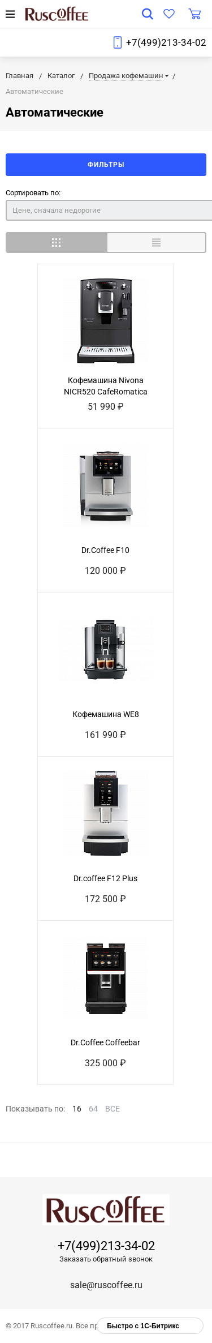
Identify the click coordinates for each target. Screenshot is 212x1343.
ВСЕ (112, 1108)
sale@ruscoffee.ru (106, 1285)
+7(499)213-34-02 (166, 42)
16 (76, 1108)
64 (93, 1108)
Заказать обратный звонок (106, 1259)
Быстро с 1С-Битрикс (143, 1326)
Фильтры (106, 165)
